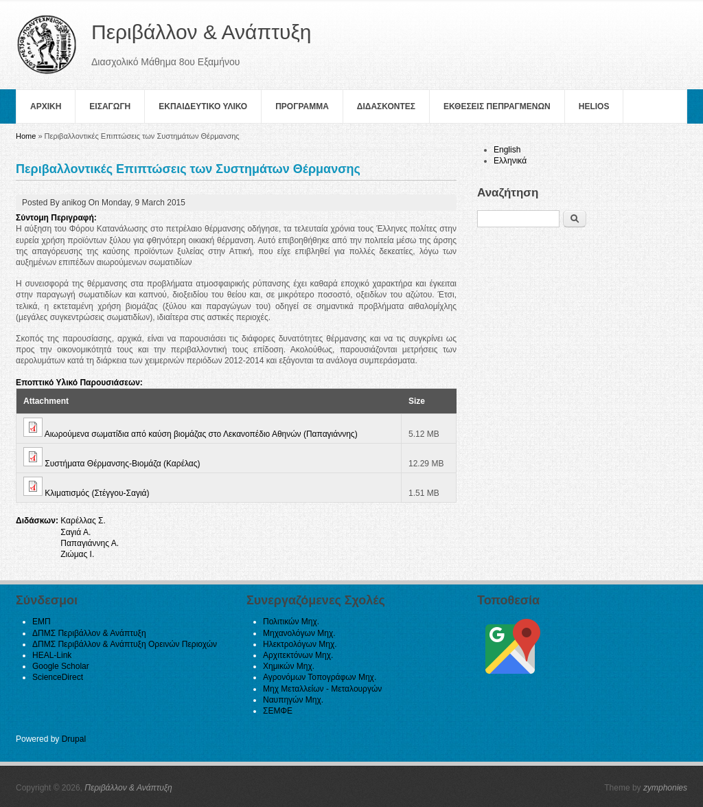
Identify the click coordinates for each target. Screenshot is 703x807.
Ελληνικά (510, 161)
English (507, 150)
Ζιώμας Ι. (77, 554)
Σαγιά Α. (75, 532)
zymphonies (665, 788)
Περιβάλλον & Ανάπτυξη (128, 788)
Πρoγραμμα (302, 106)
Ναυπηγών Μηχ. (293, 700)
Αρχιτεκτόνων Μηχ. (298, 655)
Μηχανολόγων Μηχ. (299, 633)
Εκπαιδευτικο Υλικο (203, 106)
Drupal (74, 739)
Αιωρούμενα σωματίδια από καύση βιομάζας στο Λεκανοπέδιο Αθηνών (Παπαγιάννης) (201, 434)
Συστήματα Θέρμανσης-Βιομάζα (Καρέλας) (122, 463)
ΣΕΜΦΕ (277, 711)
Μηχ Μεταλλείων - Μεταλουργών (322, 689)
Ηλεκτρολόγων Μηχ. (300, 644)
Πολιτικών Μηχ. (291, 621)
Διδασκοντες (386, 106)
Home (26, 136)
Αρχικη (45, 106)
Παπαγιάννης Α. (89, 543)
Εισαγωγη (109, 106)
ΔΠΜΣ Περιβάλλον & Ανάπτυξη (89, 633)
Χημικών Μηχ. (288, 666)
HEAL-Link (51, 655)
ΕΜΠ (41, 621)
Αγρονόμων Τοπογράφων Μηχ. (319, 677)
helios (594, 106)
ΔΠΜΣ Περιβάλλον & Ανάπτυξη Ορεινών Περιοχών (124, 644)
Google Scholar (60, 666)
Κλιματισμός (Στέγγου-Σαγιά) (97, 493)
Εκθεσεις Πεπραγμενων (497, 106)
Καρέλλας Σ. (83, 520)
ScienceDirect (57, 677)
